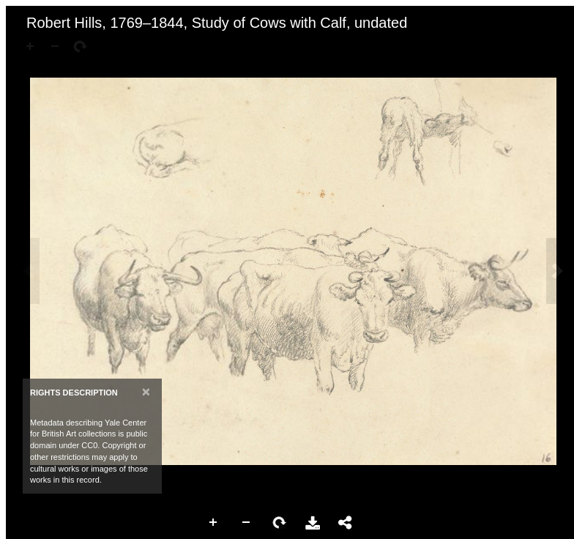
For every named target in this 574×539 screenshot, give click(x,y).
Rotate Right (280, 523)
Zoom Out (247, 523)
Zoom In (214, 523)
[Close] (146, 391)
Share (346, 523)
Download (313, 523)
